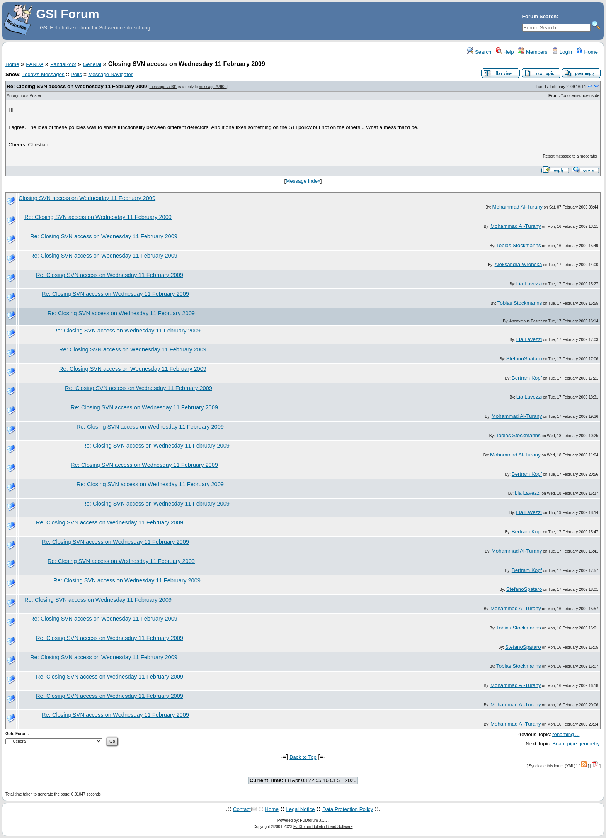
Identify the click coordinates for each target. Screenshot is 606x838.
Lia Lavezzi (529, 284)
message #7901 (163, 87)
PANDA (34, 64)
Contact (242, 809)
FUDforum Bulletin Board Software (322, 826)
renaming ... (565, 734)
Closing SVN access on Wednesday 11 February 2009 (87, 198)
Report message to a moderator (570, 156)
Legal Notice (300, 809)
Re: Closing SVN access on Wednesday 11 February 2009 (77, 86)
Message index (303, 181)
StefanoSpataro (524, 358)
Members (532, 52)
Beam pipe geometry (576, 743)
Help (505, 52)
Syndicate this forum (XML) (552, 766)
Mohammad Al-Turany (517, 207)
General (92, 64)
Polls (76, 74)
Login (562, 52)
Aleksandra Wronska (518, 264)
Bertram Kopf (527, 378)
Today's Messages (43, 74)
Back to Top (302, 757)
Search (479, 52)
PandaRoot (63, 64)
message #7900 (212, 87)
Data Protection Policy (347, 809)
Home (587, 52)
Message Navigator (110, 74)
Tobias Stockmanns (518, 245)
